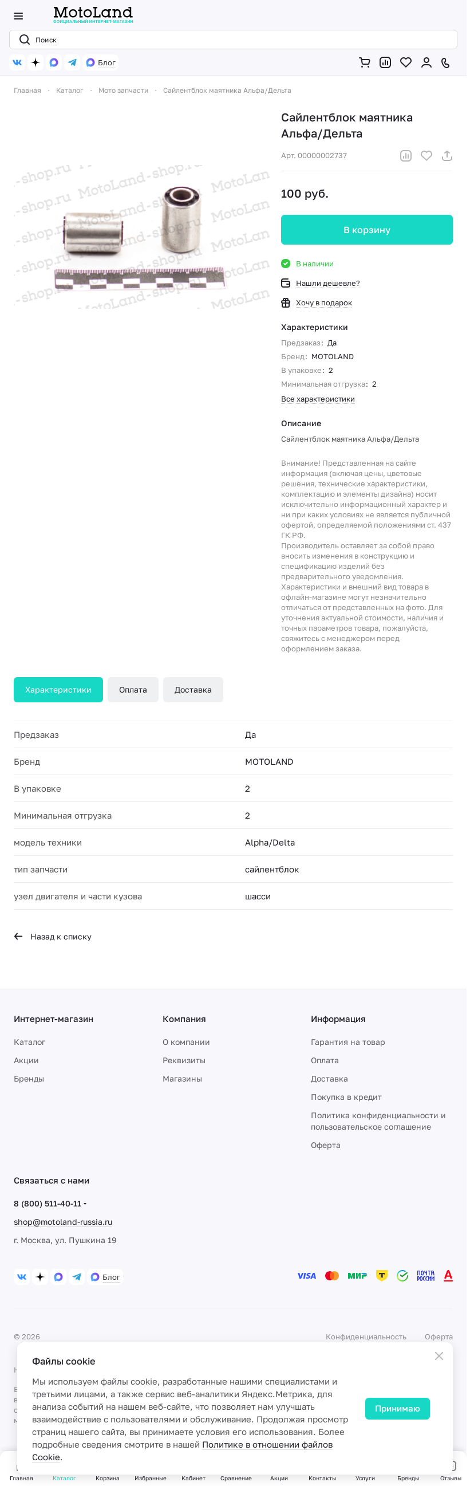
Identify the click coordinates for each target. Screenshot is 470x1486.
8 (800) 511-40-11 (47, 1203)
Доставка (193, 689)
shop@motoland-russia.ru (63, 1221)
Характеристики (58, 689)
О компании (186, 1042)
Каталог (29, 1042)
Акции (26, 1060)
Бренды (29, 1078)
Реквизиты (184, 1060)
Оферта (326, 1145)
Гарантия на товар (348, 1042)
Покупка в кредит (346, 1097)
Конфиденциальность (366, 1336)
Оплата (133, 689)
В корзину (366, 229)
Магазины (182, 1078)
